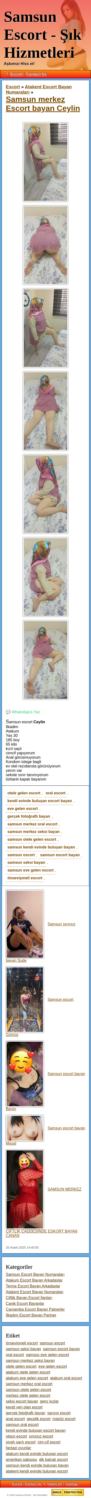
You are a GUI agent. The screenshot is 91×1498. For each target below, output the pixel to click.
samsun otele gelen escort (31, 839)
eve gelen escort (22, 809)
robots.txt (55, 1484)
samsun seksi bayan (26, 862)
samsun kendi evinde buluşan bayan (41, 847)
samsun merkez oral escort (32, 824)
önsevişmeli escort (24, 878)
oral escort (56, 793)
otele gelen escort (23, 793)
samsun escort (21, 855)
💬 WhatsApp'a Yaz (23, 712)
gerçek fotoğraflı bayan (28, 816)
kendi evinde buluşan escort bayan (39, 801)
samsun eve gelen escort (30, 870)
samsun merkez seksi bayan (33, 832)
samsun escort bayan (60, 855)
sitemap (72, 1484)
